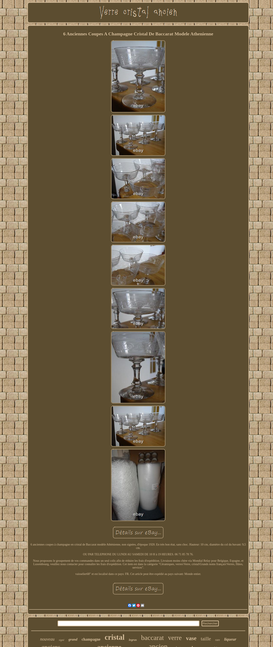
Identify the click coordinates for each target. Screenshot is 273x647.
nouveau (47, 639)
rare (217, 639)
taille (206, 638)
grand (72, 639)
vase (191, 638)
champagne (91, 639)
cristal (115, 637)
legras (133, 639)
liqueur (230, 639)
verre (175, 637)
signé (61, 639)
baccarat (152, 637)
